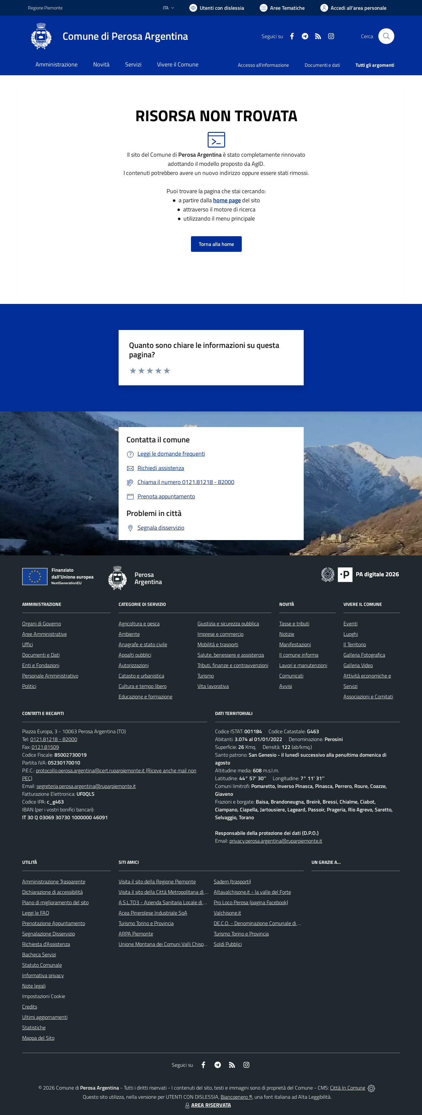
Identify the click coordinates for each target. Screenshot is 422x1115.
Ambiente (129, 634)
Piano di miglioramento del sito (55, 902)
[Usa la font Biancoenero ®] (217, 8)
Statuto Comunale (42, 965)
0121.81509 (45, 747)
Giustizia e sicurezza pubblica (228, 623)
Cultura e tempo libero (143, 686)
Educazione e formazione (145, 696)
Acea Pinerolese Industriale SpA (153, 913)
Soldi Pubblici (228, 944)
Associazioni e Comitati (368, 696)
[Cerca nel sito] (386, 36)
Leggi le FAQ (35, 913)
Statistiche (34, 1027)
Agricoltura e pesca (139, 623)
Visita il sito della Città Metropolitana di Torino (168, 892)
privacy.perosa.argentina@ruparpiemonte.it (275, 841)
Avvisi (285, 686)
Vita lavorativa (213, 686)
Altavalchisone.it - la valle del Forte (252, 892)
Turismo (205, 675)
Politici (29, 686)
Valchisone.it (227, 913)
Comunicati (291, 675)
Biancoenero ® (236, 1097)
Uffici (27, 644)
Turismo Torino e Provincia (146, 923)
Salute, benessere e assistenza (230, 655)
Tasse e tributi (294, 623)
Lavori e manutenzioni (303, 665)
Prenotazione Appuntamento (53, 923)
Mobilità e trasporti (217, 644)
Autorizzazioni (134, 665)
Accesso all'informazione (263, 65)
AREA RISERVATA (207, 1105)
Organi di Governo (41, 623)
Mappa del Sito (38, 1038)
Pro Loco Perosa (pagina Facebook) (251, 902)
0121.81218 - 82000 (53, 739)
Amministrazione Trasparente (53, 881)
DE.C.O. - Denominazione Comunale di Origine (263, 923)
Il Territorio (354, 644)
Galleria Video (358, 665)
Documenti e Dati (41, 655)
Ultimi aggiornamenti (44, 1017)
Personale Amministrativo (50, 675)
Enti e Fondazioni (40, 665)
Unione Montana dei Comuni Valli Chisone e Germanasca (180, 944)
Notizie (286, 634)
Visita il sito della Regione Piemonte (157, 881)
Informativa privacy (43, 975)
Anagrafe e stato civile (143, 644)
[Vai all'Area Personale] (353, 8)
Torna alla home (216, 244)
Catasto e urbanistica (141, 675)
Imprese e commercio (220, 634)
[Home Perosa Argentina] (108, 36)
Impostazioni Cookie (43, 996)
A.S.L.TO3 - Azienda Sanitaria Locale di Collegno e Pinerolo (182, 902)
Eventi (350, 623)
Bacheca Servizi (39, 954)
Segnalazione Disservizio (48, 933)
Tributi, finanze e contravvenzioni (232, 665)
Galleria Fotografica (364, 655)
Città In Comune (347, 1088)
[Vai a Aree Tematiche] (282, 8)
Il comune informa (298, 655)
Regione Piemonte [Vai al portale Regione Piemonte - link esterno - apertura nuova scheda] (45, 7)
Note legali (34, 986)
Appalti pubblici (135, 655)
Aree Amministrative (44, 634)
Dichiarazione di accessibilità (52, 892)
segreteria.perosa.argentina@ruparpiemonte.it (86, 786)
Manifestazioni (295, 644)
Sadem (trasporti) (232, 881)
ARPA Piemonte (136, 933)
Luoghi (350, 634)
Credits (29, 1006)
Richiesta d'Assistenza (46, 944)
